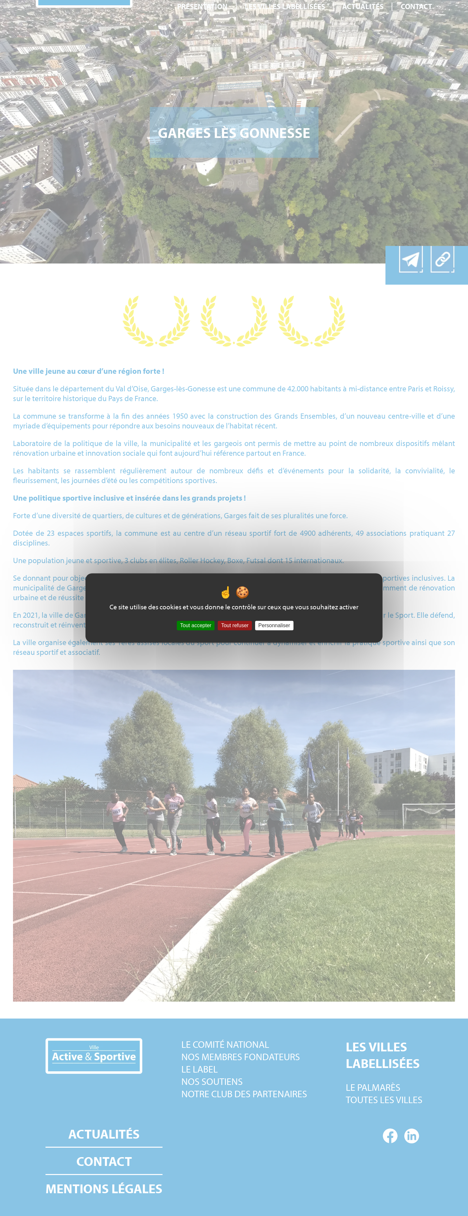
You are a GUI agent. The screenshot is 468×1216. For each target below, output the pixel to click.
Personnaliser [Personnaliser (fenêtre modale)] (274, 625)
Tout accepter (195, 625)
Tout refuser (234, 625)
